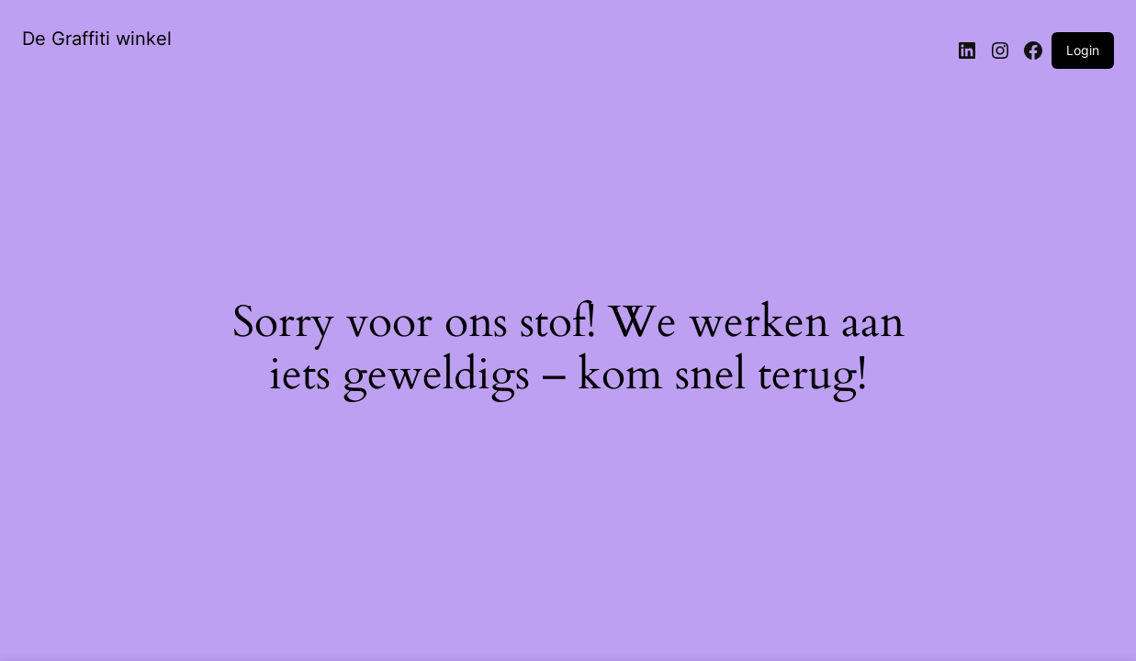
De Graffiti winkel (97, 39)
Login (1082, 50)
